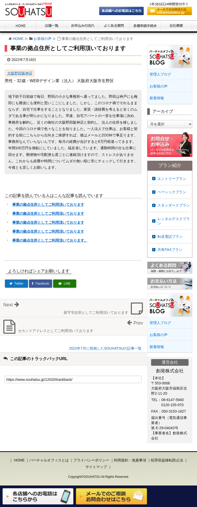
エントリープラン (171, 179)
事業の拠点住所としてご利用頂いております (48, 204)
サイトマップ (96, 467)
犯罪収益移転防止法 (167, 460)
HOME (18, 39)
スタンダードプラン (173, 205)
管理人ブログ (160, 74)
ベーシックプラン (171, 192)
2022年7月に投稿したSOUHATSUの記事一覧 (105, 348)
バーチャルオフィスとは (49, 460)
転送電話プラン (170, 236)
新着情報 (157, 98)
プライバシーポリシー (91, 460)
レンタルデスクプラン (173, 221)
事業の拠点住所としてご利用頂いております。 (50, 240)
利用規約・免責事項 (130, 460)
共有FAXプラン (169, 249)
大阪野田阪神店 (19, 73)
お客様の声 (43, 39)
